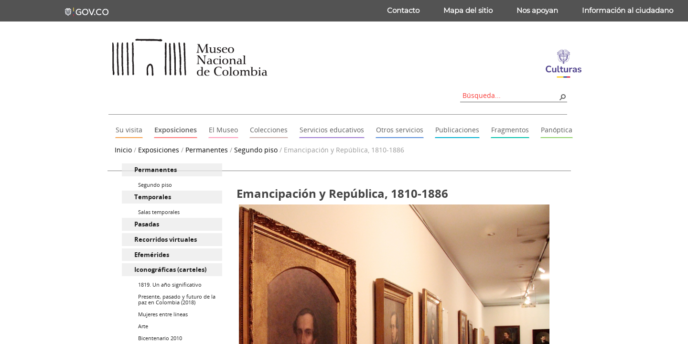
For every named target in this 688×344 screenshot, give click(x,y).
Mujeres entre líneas (163, 314)
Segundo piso (256, 149)
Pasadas (146, 224)
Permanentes (206, 149)
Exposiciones (158, 149)
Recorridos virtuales (165, 239)
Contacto (403, 10)
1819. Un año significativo (170, 284)
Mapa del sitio (468, 10)
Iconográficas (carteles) (170, 269)
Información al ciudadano (627, 10)
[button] (562, 96)
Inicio (123, 149)
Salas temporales (159, 211)
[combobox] (510, 95)
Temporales (152, 197)
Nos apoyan (537, 10)
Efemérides (151, 254)
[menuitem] (172, 169)
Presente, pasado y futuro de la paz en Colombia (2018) (176, 299)
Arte (143, 326)
